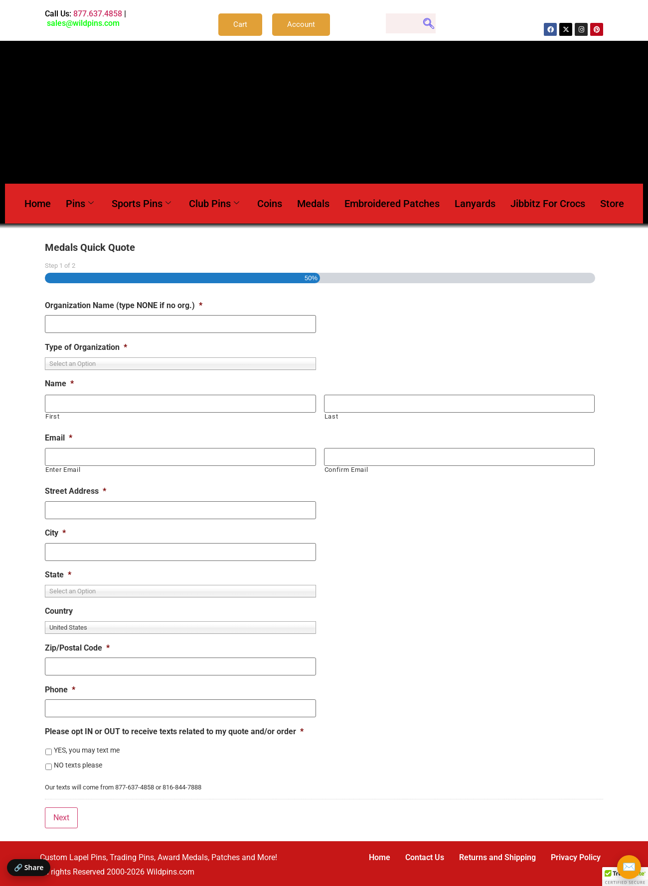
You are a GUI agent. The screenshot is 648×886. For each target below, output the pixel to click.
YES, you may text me (87, 750)
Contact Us (424, 857)
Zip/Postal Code (77, 648)
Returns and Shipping (497, 857)
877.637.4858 (97, 13)
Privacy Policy (576, 857)
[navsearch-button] (411, 23)
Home (37, 204)
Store (612, 204)
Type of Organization (86, 347)
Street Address (75, 491)
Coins (269, 204)
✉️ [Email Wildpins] (629, 867)
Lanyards (475, 204)
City (55, 533)
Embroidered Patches (392, 204)
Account (301, 24)
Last (331, 416)
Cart (240, 24)
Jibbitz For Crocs (547, 204)
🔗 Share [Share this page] (28, 867)
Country (59, 611)
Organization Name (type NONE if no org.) (123, 305)
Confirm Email (346, 469)
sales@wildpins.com (83, 23)
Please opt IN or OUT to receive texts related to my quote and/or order (174, 731)
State (58, 574)
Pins (80, 204)
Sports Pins (141, 204)
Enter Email (62, 469)
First (52, 416)
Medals (313, 204)
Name (59, 383)
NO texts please (78, 765)
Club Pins (214, 204)
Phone (60, 689)
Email (58, 438)
